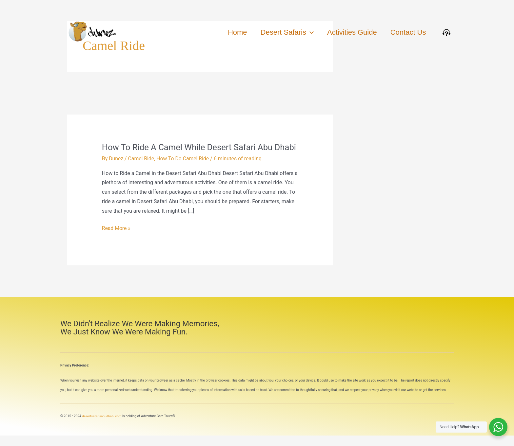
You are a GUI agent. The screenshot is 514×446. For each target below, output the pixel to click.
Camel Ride (141, 169)
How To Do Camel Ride (183, 169)
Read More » (116, 237)
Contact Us (407, 32)
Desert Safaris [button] (284, 32)
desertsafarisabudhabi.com (102, 426)
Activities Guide (351, 32)
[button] (307, 32)
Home (234, 32)
